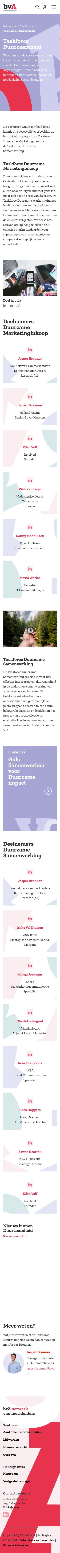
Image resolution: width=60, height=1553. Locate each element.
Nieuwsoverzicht (14, 1236)
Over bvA (9, 1455)
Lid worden (11, 1440)
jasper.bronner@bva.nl (41, 1371)
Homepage (9, 26)
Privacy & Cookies (15, 1545)
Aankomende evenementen (22, 1432)
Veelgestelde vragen (17, 1481)
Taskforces (27, 26)
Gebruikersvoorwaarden (37, 1540)
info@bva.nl (13, 1507)
